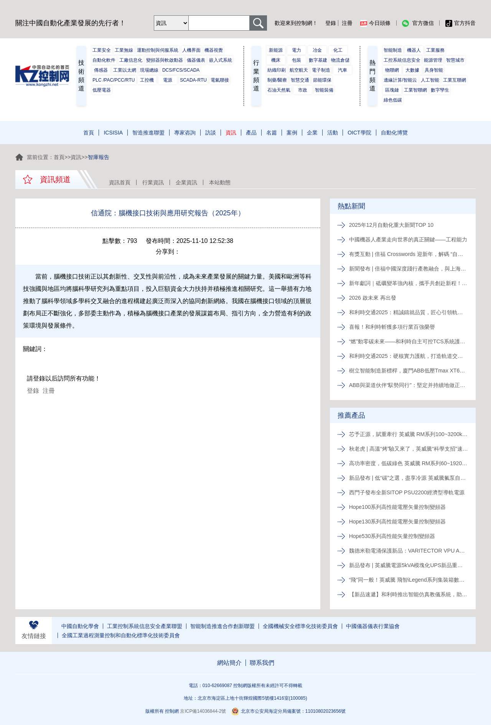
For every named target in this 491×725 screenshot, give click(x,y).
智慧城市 (455, 60)
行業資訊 (153, 182)
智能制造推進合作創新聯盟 (222, 626)
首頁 (88, 133)
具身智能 (434, 70)
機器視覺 (213, 50)
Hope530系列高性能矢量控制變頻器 (392, 536)
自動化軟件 (103, 60)
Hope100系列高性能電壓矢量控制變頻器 (397, 507)
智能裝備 (324, 90)
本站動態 (220, 182)
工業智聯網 (415, 90)
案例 (292, 133)
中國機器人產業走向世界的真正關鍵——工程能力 (408, 239)
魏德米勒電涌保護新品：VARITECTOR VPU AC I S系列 (408, 551)
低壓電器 (101, 90)
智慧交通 (300, 80)
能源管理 (433, 60)
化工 (338, 50)
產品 (251, 133)
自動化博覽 (394, 133)
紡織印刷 (276, 70)
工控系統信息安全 (402, 60)
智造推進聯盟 (148, 133)
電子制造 (321, 70)
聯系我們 (262, 662)
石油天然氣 (278, 90)
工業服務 (435, 50)
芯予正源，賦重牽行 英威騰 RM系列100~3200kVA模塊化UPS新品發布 (408, 434)
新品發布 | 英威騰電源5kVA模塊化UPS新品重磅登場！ (408, 565)
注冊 (347, 23)
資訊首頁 (119, 182)
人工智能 (430, 80)
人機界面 (191, 50)
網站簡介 (229, 662)
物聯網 (392, 70)
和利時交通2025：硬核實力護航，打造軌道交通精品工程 (408, 356)
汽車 (342, 70)
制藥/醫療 (277, 80)
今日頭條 (375, 23)
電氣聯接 (220, 80)
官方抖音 (460, 23)
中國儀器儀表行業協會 (373, 626)
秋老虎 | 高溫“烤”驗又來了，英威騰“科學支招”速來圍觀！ (408, 449)
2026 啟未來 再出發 (372, 298)
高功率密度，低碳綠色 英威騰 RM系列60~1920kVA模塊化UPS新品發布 (408, 463)
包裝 (296, 60)
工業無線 (124, 50)
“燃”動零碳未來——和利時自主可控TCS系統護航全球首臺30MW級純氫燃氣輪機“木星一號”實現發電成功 (408, 341)
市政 (302, 90)
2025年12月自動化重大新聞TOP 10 (391, 225)
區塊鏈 (392, 90)
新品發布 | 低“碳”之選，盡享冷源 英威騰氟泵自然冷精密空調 (408, 478)
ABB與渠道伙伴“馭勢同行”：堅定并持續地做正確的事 (408, 385)
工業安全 (101, 50)
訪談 (210, 133)
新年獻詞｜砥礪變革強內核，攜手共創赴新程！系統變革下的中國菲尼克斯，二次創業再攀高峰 (408, 283)
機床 (275, 60)
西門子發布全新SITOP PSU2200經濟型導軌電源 (407, 492)
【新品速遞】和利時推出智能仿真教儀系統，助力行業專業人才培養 (408, 594)
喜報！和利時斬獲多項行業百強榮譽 (392, 327)
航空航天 (299, 70)
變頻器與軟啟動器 (164, 60)
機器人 (414, 50)
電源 (167, 80)
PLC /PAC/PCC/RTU (113, 80)
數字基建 (318, 60)
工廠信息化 (130, 60)
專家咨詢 (185, 133)
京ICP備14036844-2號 (203, 711)
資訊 (231, 133)
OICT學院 (359, 133)
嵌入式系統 (220, 60)
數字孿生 (440, 90)
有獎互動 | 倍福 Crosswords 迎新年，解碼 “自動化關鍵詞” (408, 254)
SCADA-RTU (193, 80)
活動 (332, 133)
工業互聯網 (454, 80)
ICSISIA (113, 133)
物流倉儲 (340, 60)
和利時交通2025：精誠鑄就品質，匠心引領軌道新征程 (408, 312)
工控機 (147, 80)
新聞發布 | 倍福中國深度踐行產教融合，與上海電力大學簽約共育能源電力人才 (408, 269)
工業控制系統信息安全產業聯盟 (144, 626)
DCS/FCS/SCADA (180, 70)
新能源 (276, 50)
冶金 (317, 50)
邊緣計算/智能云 (400, 80)
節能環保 (322, 80)
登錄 (330, 23)
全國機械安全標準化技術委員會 (300, 626)
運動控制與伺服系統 (157, 50)
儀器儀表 (196, 60)
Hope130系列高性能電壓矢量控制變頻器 (397, 521)
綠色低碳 (393, 100)
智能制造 (393, 50)
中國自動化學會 (80, 626)
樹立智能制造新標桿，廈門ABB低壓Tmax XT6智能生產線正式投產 (408, 370)
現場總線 (149, 70)
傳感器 (101, 70)
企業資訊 (186, 182)
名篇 (271, 133)
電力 (296, 50)
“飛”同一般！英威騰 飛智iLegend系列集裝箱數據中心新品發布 (408, 580)
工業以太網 (124, 70)
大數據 (412, 70)
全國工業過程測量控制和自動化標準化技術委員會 (121, 635)
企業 (312, 133)
